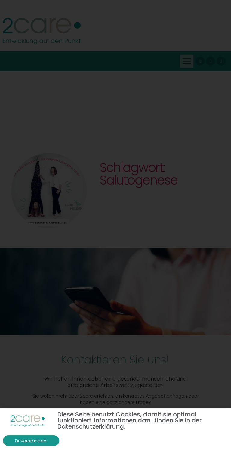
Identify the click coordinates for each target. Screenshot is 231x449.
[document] (115, 224)
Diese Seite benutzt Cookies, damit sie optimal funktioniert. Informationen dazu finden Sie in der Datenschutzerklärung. (129, 421)
